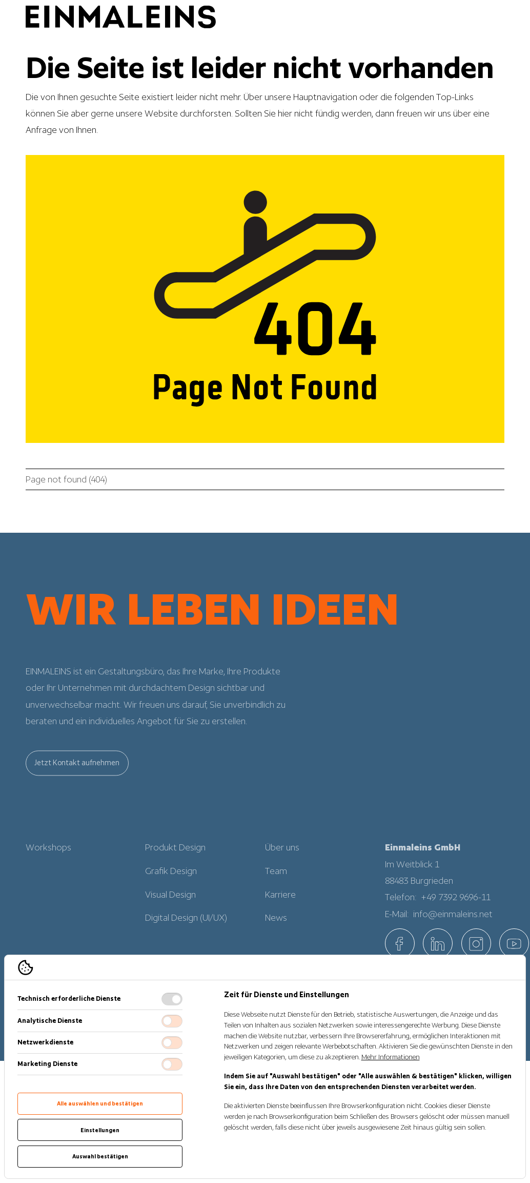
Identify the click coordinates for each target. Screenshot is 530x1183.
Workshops (48, 859)
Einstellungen (99, 1130)
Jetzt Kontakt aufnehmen (76, 773)
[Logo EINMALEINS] (121, 16)
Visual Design (170, 906)
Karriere (280, 906)
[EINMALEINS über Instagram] (476, 943)
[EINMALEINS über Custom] (514, 943)
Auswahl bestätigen (100, 1156)
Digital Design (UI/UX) (186, 929)
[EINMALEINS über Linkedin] (438, 943)
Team (276, 882)
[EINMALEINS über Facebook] (400, 943)
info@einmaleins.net (453, 926)
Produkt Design (175, 859)
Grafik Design (171, 882)
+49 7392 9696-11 (456, 908)
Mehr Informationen (390, 1057)
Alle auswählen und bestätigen (100, 1103)
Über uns (282, 859)
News (276, 929)
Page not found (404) (66, 479)
